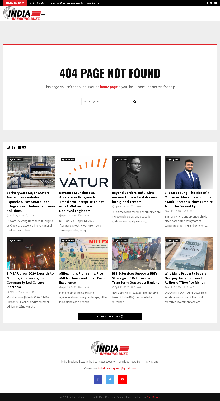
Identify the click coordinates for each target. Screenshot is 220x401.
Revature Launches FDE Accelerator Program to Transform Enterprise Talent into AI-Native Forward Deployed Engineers (81, 202)
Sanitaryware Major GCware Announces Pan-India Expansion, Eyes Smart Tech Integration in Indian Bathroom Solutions (31, 202)
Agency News (16, 159)
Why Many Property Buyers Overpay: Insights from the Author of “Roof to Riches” (185, 278)
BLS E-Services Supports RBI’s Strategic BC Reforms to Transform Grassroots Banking (136, 278)
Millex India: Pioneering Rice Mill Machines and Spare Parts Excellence (82, 278)
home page (109, 87)
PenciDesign (153, 397)
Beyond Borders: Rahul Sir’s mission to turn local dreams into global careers (134, 197)
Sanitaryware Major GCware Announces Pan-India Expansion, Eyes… (73, 3)
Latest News (16, 147)
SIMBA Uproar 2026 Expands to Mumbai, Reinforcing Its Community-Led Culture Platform (30, 280)
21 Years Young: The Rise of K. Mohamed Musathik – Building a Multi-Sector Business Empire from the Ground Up (189, 199)
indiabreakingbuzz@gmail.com (117, 368)
